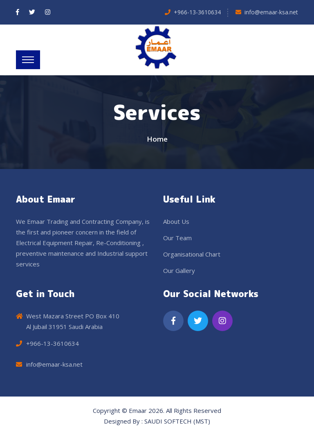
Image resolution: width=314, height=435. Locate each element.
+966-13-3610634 (197, 12)
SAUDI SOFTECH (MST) (177, 421)
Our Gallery (179, 270)
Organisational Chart (191, 254)
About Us (176, 221)
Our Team (177, 238)
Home (157, 139)
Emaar (138, 410)
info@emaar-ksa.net (271, 12)
